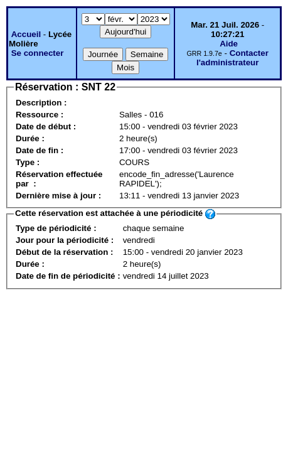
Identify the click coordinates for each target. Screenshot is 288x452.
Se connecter (37, 53)
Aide (229, 43)
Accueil (26, 34)
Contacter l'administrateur (232, 57)
